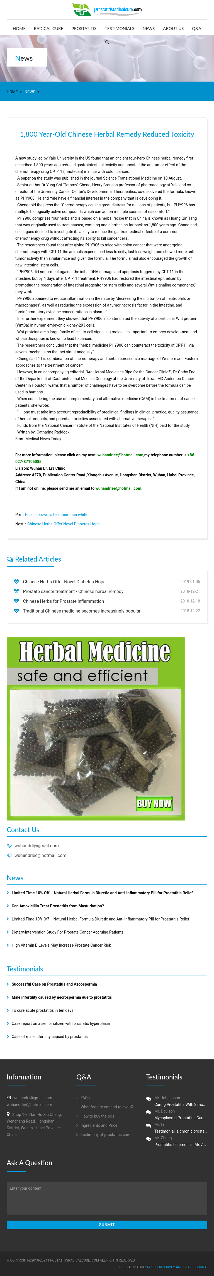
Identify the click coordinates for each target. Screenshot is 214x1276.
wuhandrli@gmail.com (36, 845)
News (149, 28)
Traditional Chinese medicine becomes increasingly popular (81, 611)
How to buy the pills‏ (95, 1116)
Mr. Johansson (176, 1102)
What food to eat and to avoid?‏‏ (104, 1107)
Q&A (196, 28)
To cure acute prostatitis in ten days (42, 1010)
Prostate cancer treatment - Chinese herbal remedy (73, 591)
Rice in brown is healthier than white (56, 514)
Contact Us (23, 830)
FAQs (83, 1098)
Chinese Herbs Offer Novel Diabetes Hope (63, 524)
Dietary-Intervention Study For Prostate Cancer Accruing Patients (67, 932)
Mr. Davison (176, 1115)
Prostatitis (84, 28)
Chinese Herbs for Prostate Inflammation (63, 601)
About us (173, 28)
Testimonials (119, 28)
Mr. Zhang (176, 1142)
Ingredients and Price (96, 1125)
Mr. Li (176, 1128)
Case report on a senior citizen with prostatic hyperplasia (61, 1023)
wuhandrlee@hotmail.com (121, 455)
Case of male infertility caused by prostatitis (50, 1036)
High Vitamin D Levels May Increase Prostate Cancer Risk (61, 945)
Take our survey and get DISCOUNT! (177, 1267)
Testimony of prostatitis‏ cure (103, 1134)
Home (19, 28)
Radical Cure (49, 28)
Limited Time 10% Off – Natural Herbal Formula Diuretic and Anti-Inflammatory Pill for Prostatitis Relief (100, 919)
